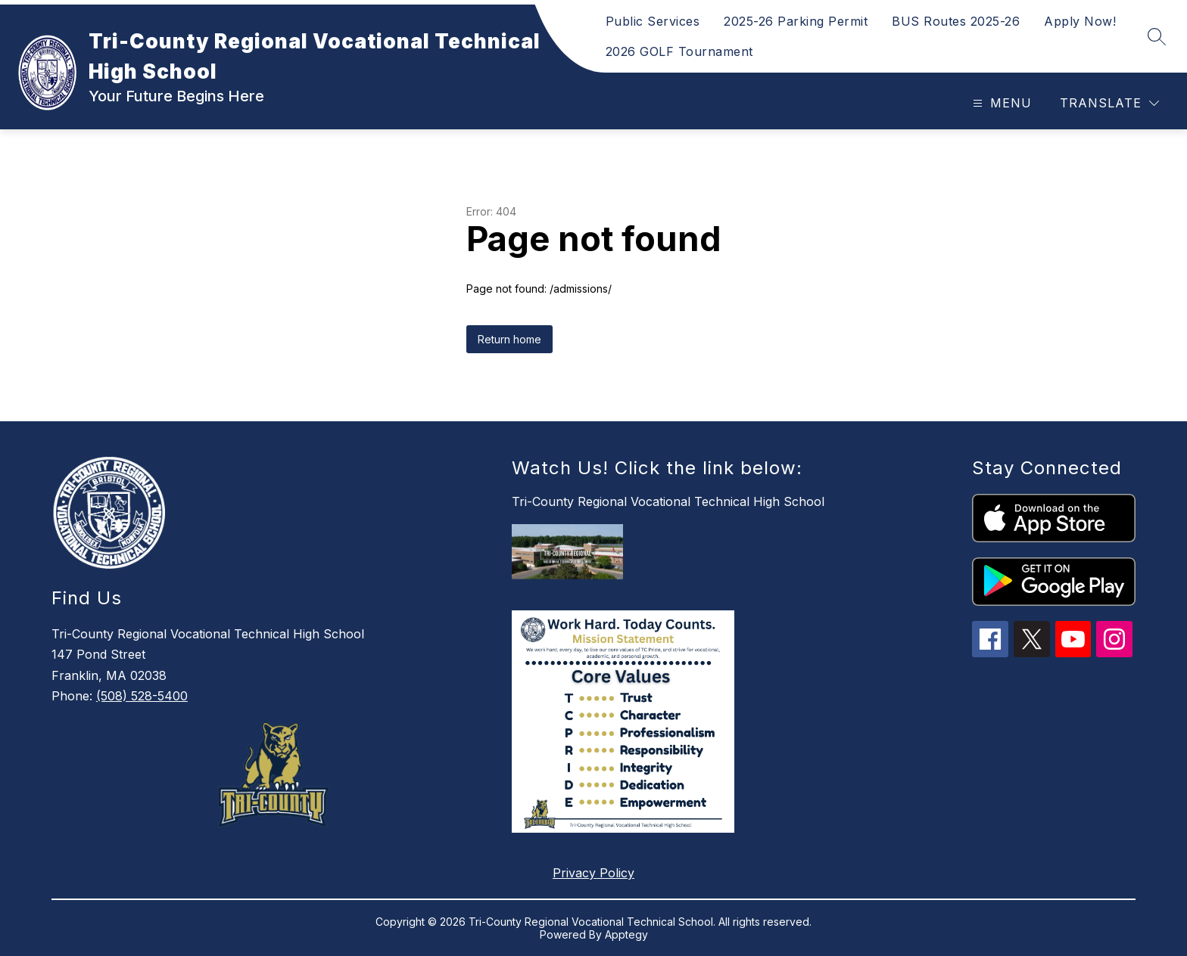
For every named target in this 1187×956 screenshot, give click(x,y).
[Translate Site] (1109, 103)
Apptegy (626, 934)
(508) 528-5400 (142, 695)
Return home (509, 339)
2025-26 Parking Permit (796, 21)
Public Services (653, 21)
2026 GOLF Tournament (679, 51)
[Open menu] (1000, 103)
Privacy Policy (593, 872)
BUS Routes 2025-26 (956, 21)
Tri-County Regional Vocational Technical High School (668, 501)
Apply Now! (1080, 21)
